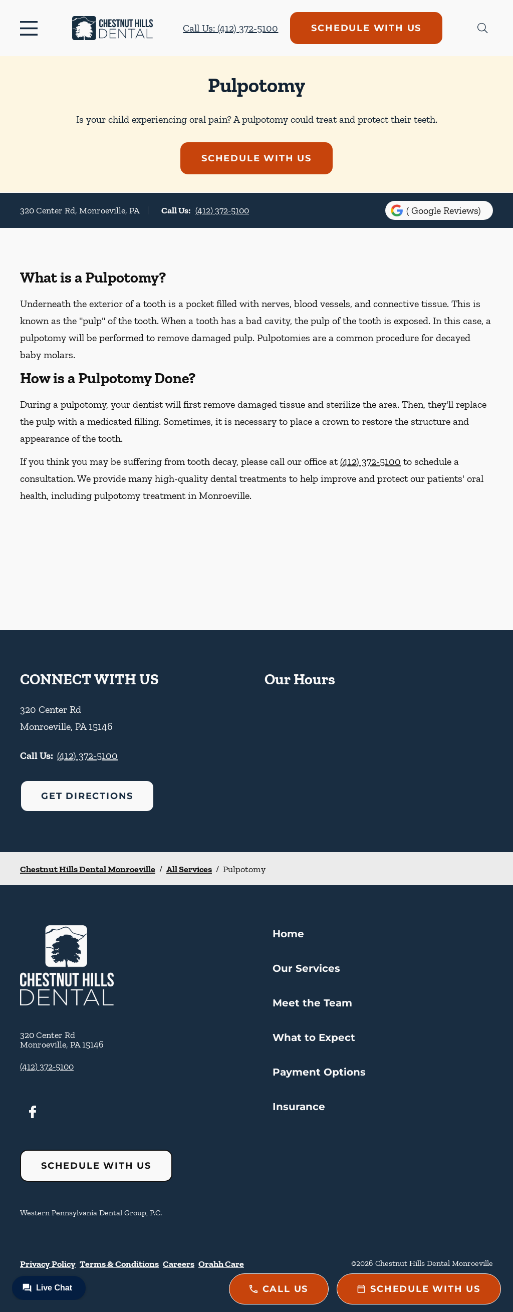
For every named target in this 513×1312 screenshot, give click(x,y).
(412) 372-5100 (222, 210)
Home (288, 934)
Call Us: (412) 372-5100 (230, 28)
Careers (178, 1263)
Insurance (299, 1107)
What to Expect (314, 1037)
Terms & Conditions (119, 1263)
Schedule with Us (366, 28)
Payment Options (319, 1072)
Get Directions (87, 796)
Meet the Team (312, 1003)
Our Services (306, 968)
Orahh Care (221, 1263)
